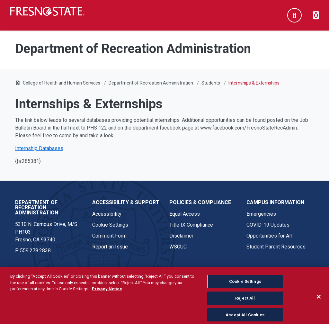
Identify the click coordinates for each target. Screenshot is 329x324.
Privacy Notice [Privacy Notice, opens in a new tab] (107, 294)
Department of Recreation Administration (151, 83)
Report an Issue (110, 247)
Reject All (245, 304)
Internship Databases (39, 148)
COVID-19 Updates (267, 225)
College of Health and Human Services (61, 83)
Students (210, 83)
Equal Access (184, 214)
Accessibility (106, 214)
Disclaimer (181, 236)
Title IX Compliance (191, 225)
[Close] (319, 303)
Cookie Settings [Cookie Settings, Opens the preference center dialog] (245, 287)
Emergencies (261, 214)
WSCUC (178, 247)
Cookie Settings (110, 225)
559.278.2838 (35, 251)
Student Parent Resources (276, 247)
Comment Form (109, 236)
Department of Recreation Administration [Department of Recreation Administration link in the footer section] (36, 207)
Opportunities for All (269, 236)
